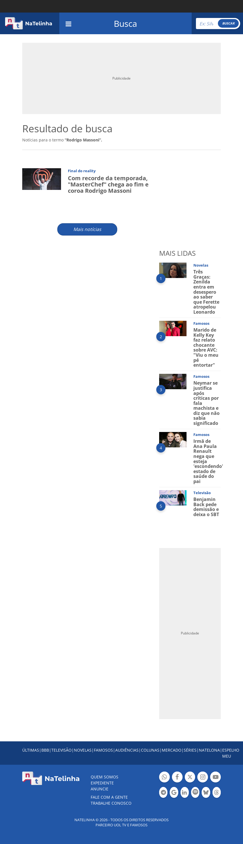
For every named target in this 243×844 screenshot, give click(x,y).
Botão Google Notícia (174, 793)
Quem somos (104, 777)
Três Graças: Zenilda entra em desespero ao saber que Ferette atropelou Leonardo (206, 292)
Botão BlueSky (206, 793)
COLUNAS (150, 750)
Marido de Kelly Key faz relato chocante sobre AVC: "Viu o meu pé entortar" (205, 347)
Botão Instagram (202, 777)
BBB (45, 750)
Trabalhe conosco (111, 803)
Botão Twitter (190, 777)
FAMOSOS (103, 750)
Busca (125, 23)
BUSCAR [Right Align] (228, 23)
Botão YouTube (215, 777)
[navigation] (68, 23)
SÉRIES (190, 750)
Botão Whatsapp (164, 777)
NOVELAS (83, 750)
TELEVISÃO (61, 750)
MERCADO (171, 750)
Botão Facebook (177, 777)
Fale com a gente (109, 797)
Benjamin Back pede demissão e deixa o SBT (206, 507)
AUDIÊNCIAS (127, 750)
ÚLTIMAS (30, 750)
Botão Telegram (163, 793)
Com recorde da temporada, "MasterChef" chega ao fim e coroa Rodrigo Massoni (108, 184)
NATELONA (209, 750)
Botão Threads (216, 793)
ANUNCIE (99, 789)
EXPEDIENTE (102, 783)
